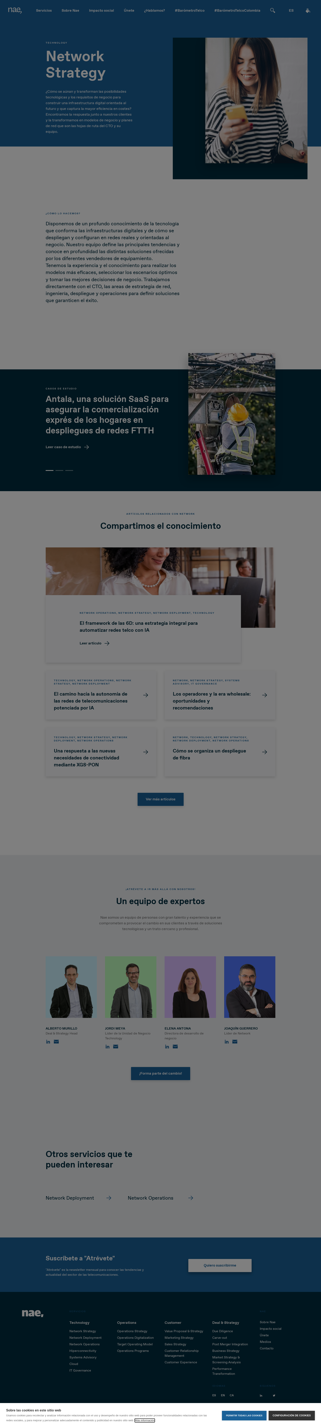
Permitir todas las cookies (244, 1415)
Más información (144, 1420)
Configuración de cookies (292, 1415)
